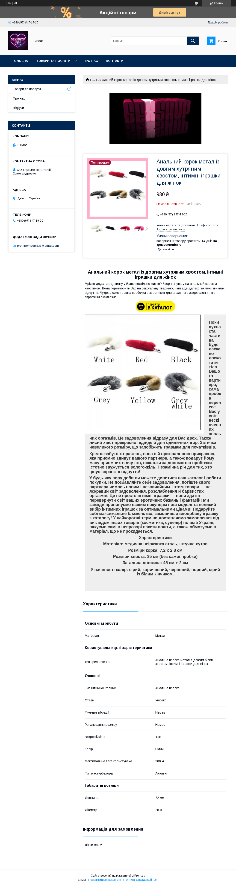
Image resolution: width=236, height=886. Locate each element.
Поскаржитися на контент (104, 879)
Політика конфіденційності (140, 879)
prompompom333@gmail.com (38, 245)
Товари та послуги (53, 61)
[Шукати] (193, 41)
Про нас (90, 61)
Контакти (115, 61)
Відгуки (18, 108)
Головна (20, 61)
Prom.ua (139, 875)
